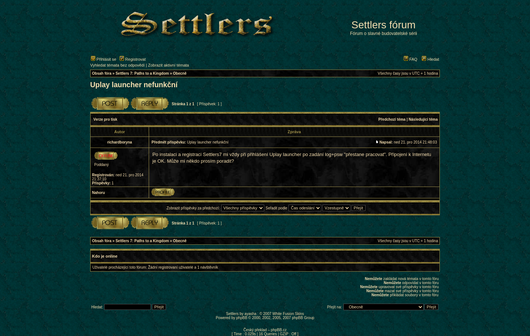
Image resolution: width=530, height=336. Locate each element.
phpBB (241, 318)
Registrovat (133, 59)
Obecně (180, 73)
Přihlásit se (103, 59)
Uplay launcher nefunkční (133, 85)
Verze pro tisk (105, 119)
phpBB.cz (279, 330)
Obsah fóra (102, 73)
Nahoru (98, 193)
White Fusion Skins (288, 314)
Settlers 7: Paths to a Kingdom (142, 73)
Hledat (430, 59)
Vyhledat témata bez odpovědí (117, 65)
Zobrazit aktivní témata (168, 65)
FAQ (410, 59)
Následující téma (423, 119)
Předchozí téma (392, 119)
